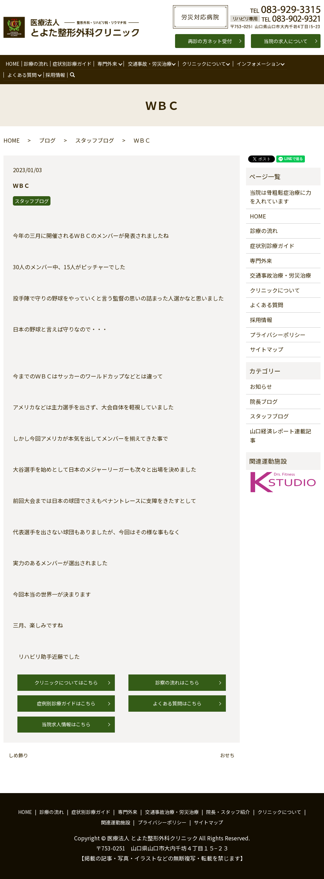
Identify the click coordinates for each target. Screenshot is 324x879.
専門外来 (106, 63)
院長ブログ (264, 401)
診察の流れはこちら (177, 682)
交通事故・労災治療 (148, 63)
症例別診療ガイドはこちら (66, 703)
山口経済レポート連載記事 (280, 435)
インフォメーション (257, 63)
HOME (12, 63)
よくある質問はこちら (177, 703)
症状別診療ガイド (71, 63)
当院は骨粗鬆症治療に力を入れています (280, 196)
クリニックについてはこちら (66, 682)
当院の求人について (286, 41)
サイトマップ (266, 349)
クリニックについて (203, 63)
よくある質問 (22, 74)
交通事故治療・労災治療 (280, 275)
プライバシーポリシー (278, 334)
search (76, 74)
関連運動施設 (115, 821)
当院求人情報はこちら (66, 724)
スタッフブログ (94, 140)
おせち (227, 755)
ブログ (47, 140)
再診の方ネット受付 (210, 41)
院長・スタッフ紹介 (228, 811)
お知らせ (261, 386)
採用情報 (55, 74)
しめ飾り (18, 755)
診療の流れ (35, 63)
